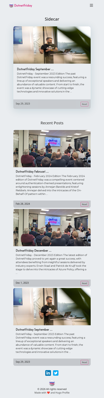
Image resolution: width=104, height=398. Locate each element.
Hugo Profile (62, 392)
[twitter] (55, 372)
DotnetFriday (20, 5)
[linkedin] (48, 372)
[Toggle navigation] (91, 5)
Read (84, 104)
